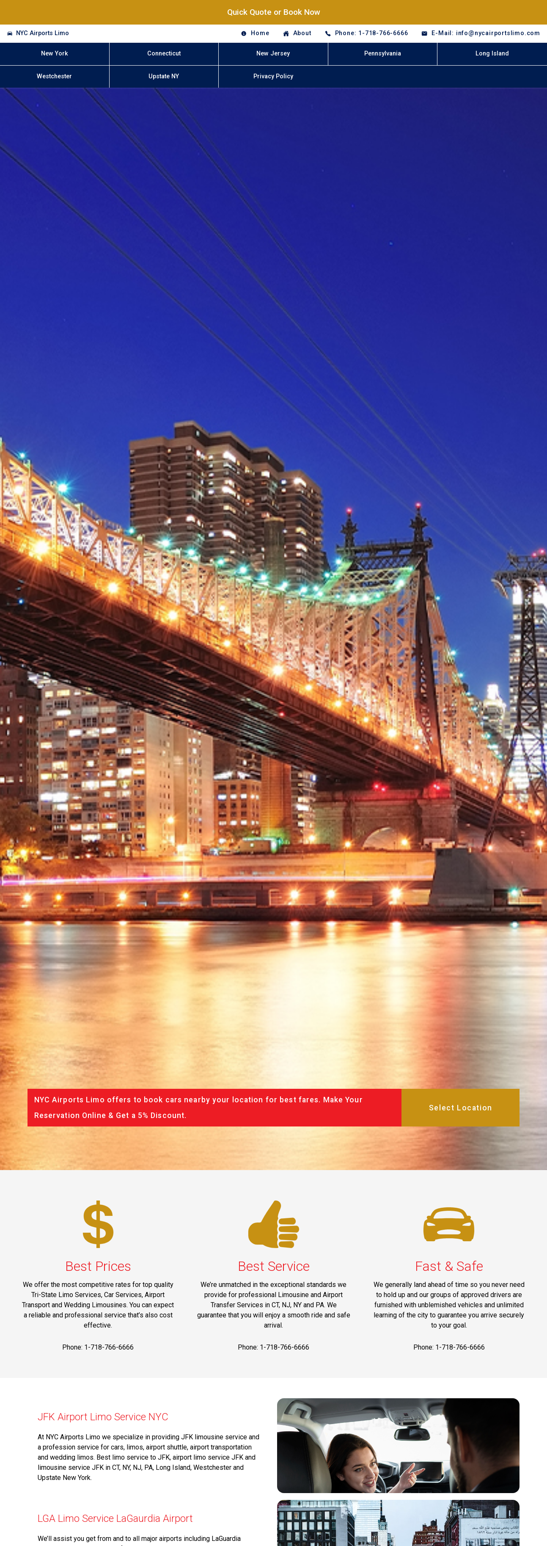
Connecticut (164, 53)
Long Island (492, 53)
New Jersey (273, 53)
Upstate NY (163, 76)
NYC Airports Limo (42, 33)
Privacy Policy (273, 76)
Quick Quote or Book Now (273, 12)
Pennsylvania (382, 53)
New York (54, 53)
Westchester (54, 76)
